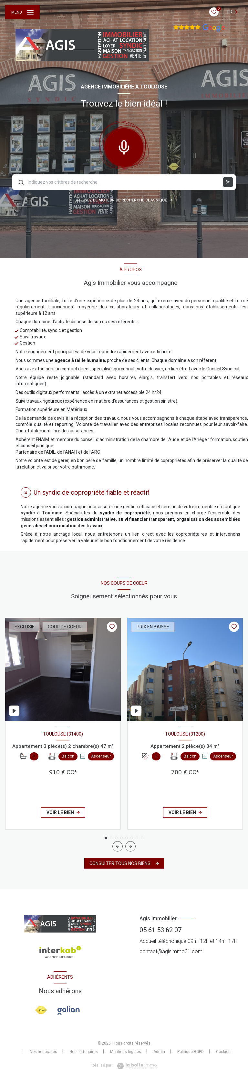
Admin (159, 1051)
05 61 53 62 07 (160, 930)
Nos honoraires (43, 1051)
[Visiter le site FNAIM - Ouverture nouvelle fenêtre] (41, 1010)
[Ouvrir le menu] (22, 12)
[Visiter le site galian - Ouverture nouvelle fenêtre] (68, 1010)
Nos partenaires (83, 1051)
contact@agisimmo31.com (171, 951)
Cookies (223, 1052)
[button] (130, 846)
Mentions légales (125, 1051)
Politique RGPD (190, 1051)
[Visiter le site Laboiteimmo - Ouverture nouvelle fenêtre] (135, 1066)
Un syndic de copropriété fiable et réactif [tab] (92, 492)
